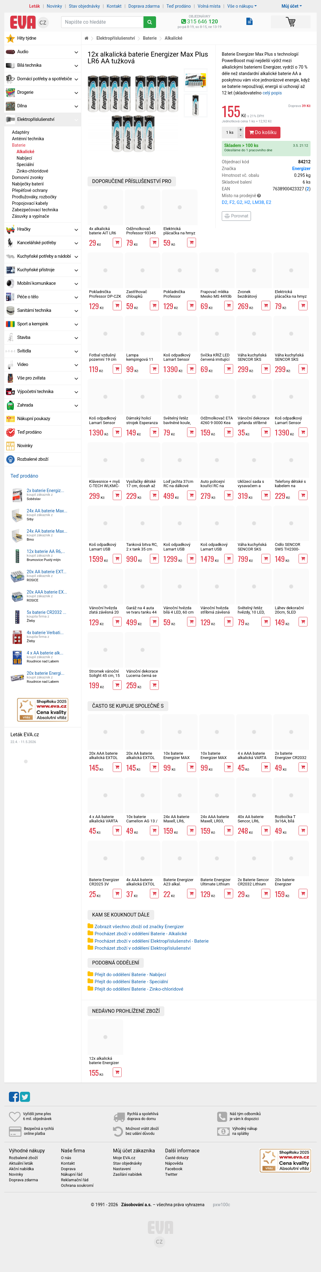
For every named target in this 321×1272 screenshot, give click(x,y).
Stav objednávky (84, 6)
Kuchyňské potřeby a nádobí (47, 256)
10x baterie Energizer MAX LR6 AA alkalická (215, 758)
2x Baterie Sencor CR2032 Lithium (253, 881)
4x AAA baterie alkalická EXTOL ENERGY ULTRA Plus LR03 (140, 886)
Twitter (171, 1174)
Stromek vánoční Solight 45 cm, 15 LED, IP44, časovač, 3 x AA (104, 678)
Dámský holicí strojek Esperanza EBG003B (142, 422)
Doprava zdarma (144, 6)
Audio (47, 51)
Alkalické (25, 151)
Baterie (18, 145)
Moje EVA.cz (124, 1158)
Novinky (54, 6)
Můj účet (290, 6)
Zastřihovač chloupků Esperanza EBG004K (136, 298)
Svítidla (47, 351)
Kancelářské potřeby (47, 242)
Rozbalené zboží (32, 459)
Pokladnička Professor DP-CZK (105, 293)
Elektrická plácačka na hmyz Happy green (291, 296)
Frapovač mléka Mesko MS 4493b (216, 293)
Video (47, 364)
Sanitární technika (47, 310)
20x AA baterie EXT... (46, 571)
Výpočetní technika (47, 391)
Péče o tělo (47, 296)
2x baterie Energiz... (45, 490)
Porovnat (236, 215)
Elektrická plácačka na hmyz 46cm (179, 233)
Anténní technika (28, 138)
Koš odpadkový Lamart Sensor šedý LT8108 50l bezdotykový (103, 425)
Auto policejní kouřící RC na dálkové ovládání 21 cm (215, 488)
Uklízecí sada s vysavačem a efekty (251, 486)
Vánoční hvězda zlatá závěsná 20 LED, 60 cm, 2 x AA (104, 614)
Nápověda (174, 1163)
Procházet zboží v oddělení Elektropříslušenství (143, 948)
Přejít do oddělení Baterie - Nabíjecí (130, 974)
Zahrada (47, 405)
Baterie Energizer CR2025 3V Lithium (104, 884)
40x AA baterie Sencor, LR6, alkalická (251, 821)
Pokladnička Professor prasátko (174, 296)
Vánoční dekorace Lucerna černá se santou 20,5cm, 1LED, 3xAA (142, 678)
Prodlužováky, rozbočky (34, 196)
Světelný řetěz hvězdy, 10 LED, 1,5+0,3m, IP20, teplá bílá (251, 614)
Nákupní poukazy (33, 418)
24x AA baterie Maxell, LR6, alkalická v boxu (177, 821)
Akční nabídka (21, 1169)
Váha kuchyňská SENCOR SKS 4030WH (289, 359)
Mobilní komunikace (47, 283)
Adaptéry (20, 132)
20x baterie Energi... (46, 673)
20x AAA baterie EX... (47, 592)
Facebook (173, 1169)
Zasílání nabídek (127, 1174)
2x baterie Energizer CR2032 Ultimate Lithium (291, 758)
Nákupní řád (72, 1174)
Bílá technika (47, 65)
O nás (66, 1158)
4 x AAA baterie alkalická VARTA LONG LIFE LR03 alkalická (252, 760)
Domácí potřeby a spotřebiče (47, 78)
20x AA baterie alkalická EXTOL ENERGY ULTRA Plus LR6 (140, 760)
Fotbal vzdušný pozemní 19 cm (102, 357)
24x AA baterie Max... (47, 510)
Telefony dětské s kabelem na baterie (290, 486)
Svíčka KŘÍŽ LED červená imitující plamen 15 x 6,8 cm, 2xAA (215, 362)
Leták (34, 6)
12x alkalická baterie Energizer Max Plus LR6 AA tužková (104, 1065)
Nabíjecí (24, 158)
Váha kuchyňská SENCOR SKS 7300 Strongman (252, 549)
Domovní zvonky (27, 177)
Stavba (47, 337)
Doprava (299, 106)
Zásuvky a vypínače (30, 216)
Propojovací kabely (30, 203)
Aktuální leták (21, 1163)
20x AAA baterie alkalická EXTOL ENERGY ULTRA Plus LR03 (103, 760)
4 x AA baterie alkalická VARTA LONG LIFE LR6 (103, 821)
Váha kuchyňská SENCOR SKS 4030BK (252, 359)
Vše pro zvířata (47, 378)
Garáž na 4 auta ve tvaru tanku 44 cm (141, 612)
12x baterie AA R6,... (46, 551)
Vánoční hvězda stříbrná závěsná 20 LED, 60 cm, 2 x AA (217, 614)
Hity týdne (26, 38)
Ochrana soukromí (77, 1185)
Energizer (301, 168)
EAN (266, 189)
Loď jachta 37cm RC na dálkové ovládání (178, 486)
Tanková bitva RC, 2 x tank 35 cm (142, 546)
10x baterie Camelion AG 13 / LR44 (142, 821)
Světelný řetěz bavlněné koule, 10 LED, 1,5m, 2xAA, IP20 (177, 425)
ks (229, 132)
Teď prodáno (178, 6)
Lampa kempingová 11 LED (139, 359)
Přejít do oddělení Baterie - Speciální (131, 981)
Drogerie (47, 92)
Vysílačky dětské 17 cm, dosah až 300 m (141, 486)
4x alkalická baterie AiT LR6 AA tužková (102, 233)
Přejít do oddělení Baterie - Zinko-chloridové (139, 989)
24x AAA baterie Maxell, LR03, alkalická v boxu (215, 821)
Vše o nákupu (240, 6)
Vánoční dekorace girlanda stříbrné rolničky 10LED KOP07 (253, 425)
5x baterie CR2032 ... (46, 612)
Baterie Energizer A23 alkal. (178, 881)
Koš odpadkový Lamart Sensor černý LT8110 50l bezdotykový (178, 362)
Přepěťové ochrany (30, 190)
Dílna (47, 105)
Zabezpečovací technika (35, 209)
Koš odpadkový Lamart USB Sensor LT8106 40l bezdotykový (215, 551)
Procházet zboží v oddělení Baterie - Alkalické (141, 933)
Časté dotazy (176, 1158)
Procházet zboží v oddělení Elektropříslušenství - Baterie (152, 941)
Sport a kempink (47, 324)
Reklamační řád (74, 1180)
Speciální (25, 164)
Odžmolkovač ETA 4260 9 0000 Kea (217, 420)
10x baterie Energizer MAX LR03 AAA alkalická (176, 760)
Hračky (47, 229)
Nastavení (122, 1169)
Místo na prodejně (266, 199)
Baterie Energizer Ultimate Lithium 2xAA (216, 884)
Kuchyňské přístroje (47, 269)
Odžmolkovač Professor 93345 (141, 230)
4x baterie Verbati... (45, 632)
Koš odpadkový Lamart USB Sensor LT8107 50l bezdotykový (103, 551)
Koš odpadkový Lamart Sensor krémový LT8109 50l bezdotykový (289, 425)
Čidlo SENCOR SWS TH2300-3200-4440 (287, 549)
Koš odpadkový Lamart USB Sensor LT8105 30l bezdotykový (177, 551)
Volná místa (209, 6)
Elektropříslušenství (47, 119)
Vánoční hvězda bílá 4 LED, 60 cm (178, 610)
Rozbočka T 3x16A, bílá (285, 818)
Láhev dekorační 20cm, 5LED (289, 610)
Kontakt (114, 6)
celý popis (272, 92)
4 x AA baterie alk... (45, 652)
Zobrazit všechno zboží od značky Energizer (139, 926)
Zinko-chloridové (32, 171)
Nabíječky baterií (28, 183)
